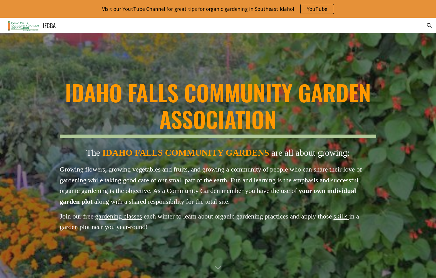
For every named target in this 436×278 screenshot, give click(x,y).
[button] (429, 25)
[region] (218, 9)
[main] (218, 108)
